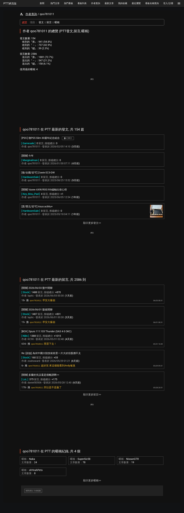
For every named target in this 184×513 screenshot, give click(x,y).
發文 (41, 22)
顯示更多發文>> (92, 222)
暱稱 (57, 22)
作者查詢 (31, 14)
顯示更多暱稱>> (92, 480)
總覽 (24, 22)
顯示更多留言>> (92, 394)
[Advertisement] (92, 100)
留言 (49, 22)
